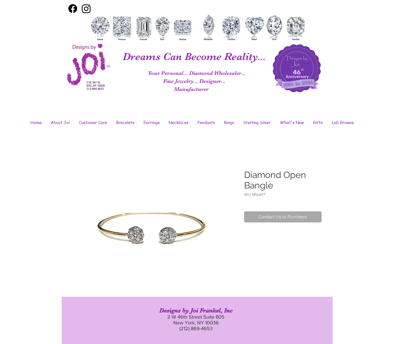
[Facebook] (73, 8)
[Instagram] (86, 8)
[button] (60, 122)
